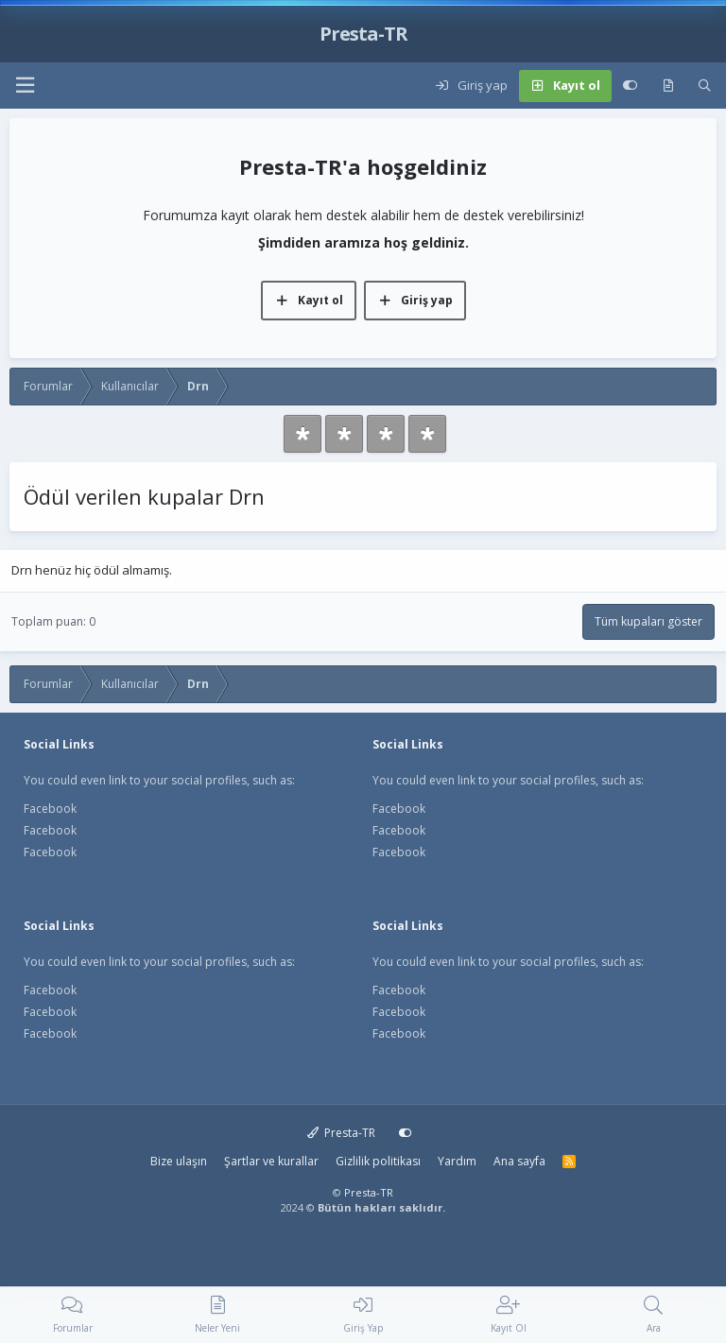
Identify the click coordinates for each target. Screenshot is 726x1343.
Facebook (50, 809)
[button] (24, 85)
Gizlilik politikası (378, 1161)
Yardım (457, 1161)
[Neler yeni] (667, 86)
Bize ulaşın (178, 1161)
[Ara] (704, 86)
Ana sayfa (519, 1161)
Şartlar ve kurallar (271, 1161)
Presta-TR (341, 1133)
